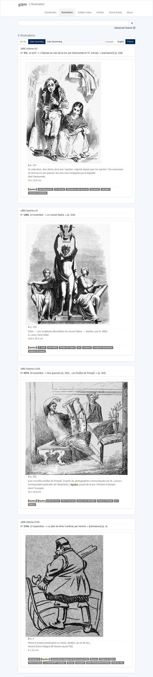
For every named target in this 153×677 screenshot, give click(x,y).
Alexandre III (34, 659)
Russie (70, 663)
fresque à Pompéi (105, 501)
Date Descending (54, 42)
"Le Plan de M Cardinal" (54, 663)
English (120, 42)
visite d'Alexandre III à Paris (98, 663)
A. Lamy (42, 348)
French (130, 42)
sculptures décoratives (103, 348)
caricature (106, 189)
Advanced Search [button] (123, 28)
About (130, 12)
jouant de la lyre (49, 500)
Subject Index (85, 12)
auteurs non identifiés (86, 501)
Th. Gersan (59, 189)
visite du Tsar (117, 663)
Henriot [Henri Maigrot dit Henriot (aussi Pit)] (69, 659)
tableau (32, 504)
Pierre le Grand (35, 663)
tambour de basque (37, 351)
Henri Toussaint (68, 501)
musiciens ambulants (37, 193)
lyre (78, 348)
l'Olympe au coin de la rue (77, 189)
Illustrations (67, 12)
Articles (100, 12)
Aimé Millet (52, 348)
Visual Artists (115, 12)
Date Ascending (37, 42)
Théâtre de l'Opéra (67, 348)
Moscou (94, 659)
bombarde (95, 189)
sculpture (87, 348)
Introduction (50, 12)
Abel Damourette (45, 189)
